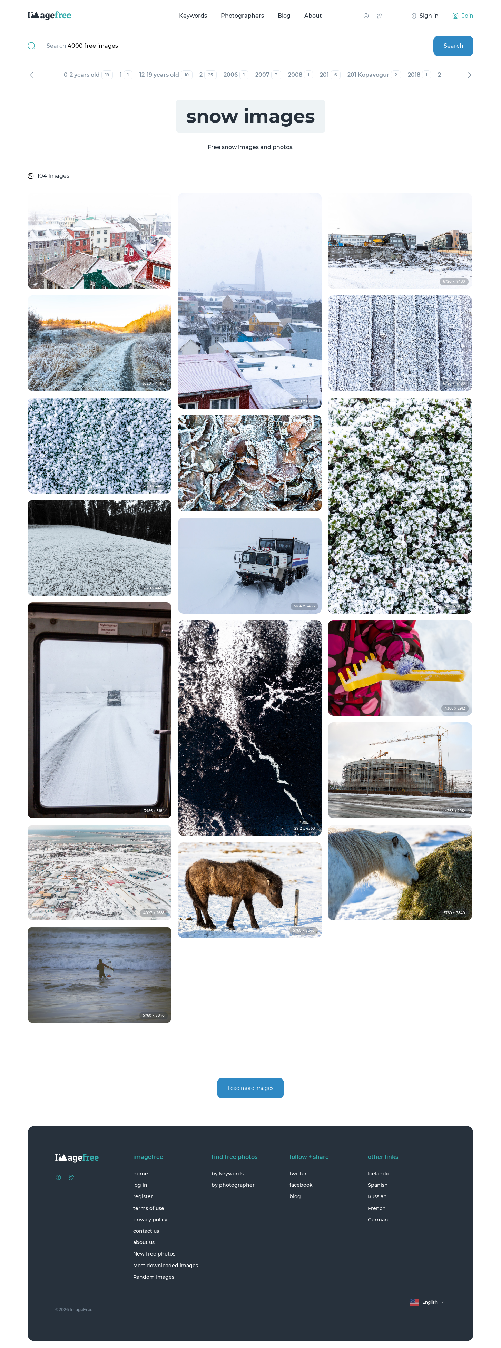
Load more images (250, 1088)
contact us (146, 1231)
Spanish (378, 1185)
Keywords (193, 15)
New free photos (154, 1254)
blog (295, 1196)
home (140, 1174)
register (143, 1196)
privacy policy (150, 1220)
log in (140, 1185)
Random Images (153, 1277)
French (377, 1208)
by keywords (228, 1174)
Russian (377, 1196)
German (378, 1220)
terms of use (148, 1208)
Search (453, 45)
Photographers (242, 15)
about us (144, 1242)
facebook (301, 1185)
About (313, 15)
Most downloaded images (165, 1265)
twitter (298, 1174)
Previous (32, 75)
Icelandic (379, 1174)
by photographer (233, 1185)
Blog (284, 15)
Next (469, 75)
